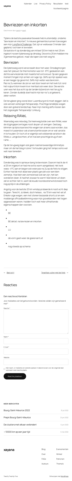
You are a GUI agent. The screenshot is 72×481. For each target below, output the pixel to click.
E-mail (6, 347)
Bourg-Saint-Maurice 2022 (17, 410)
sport (24, 30)
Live (35, 3)
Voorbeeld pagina (60, 8)
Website (6, 357)
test (66, 3)
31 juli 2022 (64, 410)
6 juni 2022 (64, 425)
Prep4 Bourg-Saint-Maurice (17, 417)
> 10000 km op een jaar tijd (17, 432)
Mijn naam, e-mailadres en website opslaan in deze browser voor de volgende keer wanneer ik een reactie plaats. (35, 369)
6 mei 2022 (64, 432)
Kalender (28, 3)
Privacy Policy (45, 3)
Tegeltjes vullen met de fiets (53, 272)
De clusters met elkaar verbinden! (20, 424)
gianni (18, 30)
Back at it (10, 272)
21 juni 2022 (64, 417)
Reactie (7, 308)
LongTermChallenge (22, 44)
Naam (6, 337)
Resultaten (58, 3)
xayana (7, 5)
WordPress (64, 476)
